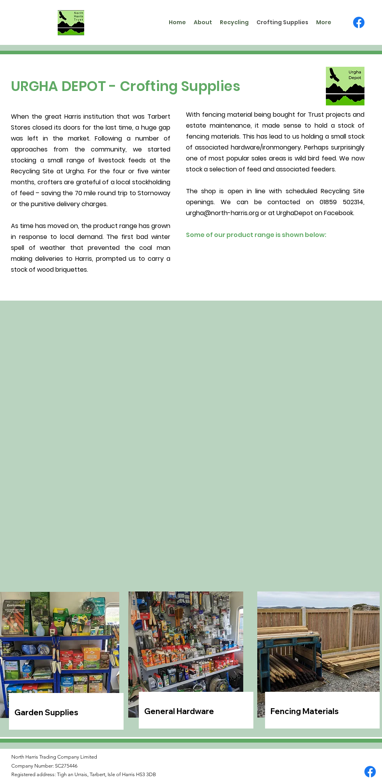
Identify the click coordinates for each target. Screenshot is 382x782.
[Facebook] (358, 22)
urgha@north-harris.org (222, 212)
